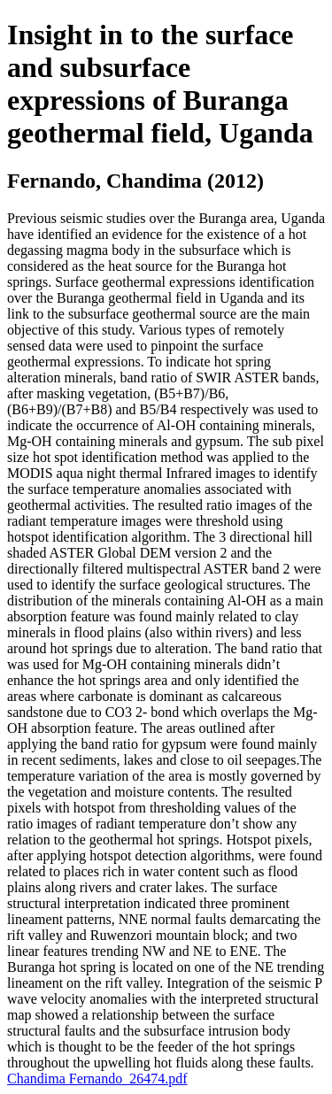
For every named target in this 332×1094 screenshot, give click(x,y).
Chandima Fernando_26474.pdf (97, 1078)
